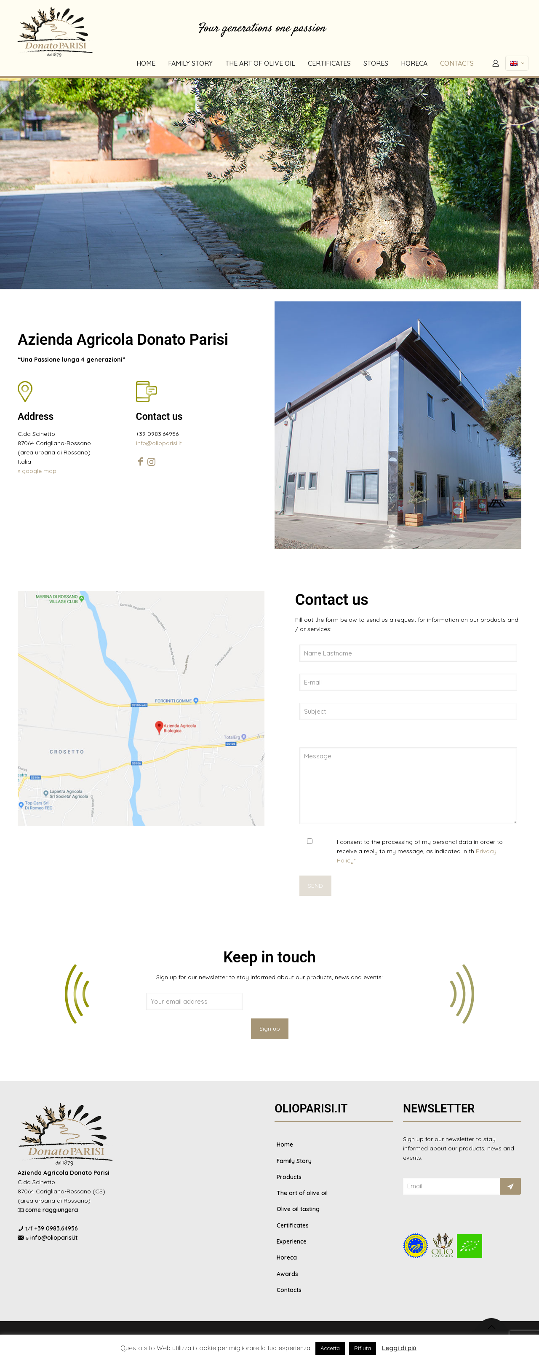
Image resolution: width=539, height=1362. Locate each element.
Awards (287, 1276)
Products (289, 1177)
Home (285, 1144)
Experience (292, 1243)
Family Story (294, 1161)
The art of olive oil (302, 1194)
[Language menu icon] (516, 63)
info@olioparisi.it (159, 443)
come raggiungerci (51, 1210)
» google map (37, 471)
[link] (398, 425)
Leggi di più (399, 1348)
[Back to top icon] (491, 1329)
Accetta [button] (330, 1348)
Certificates (293, 1226)
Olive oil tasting (298, 1210)
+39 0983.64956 (56, 1228)
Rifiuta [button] (362, 1348)
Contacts (289, 1292)
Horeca (287, 1259)
